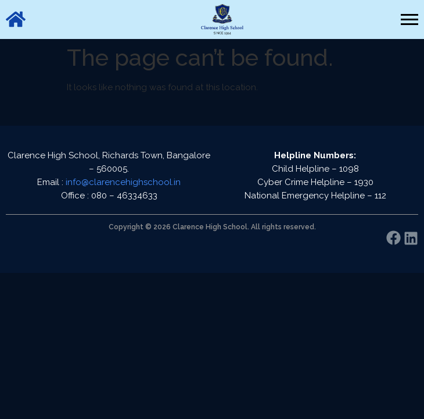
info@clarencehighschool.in (123, 182)
